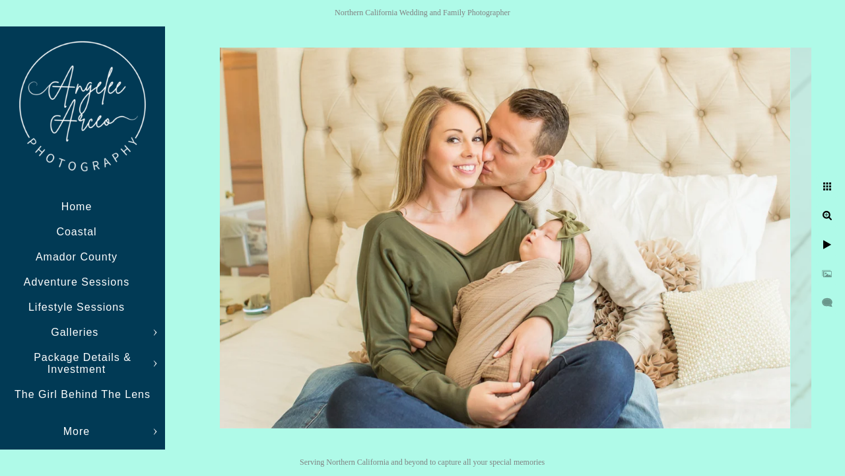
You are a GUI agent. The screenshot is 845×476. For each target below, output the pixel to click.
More (76, 431)
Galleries (76, 332)
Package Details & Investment (82, 363)
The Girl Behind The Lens (83, 394)
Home (76, 206)
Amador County (77, 256)
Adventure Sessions (76, 282)
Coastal (76, 231)
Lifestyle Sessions (76, 307)
